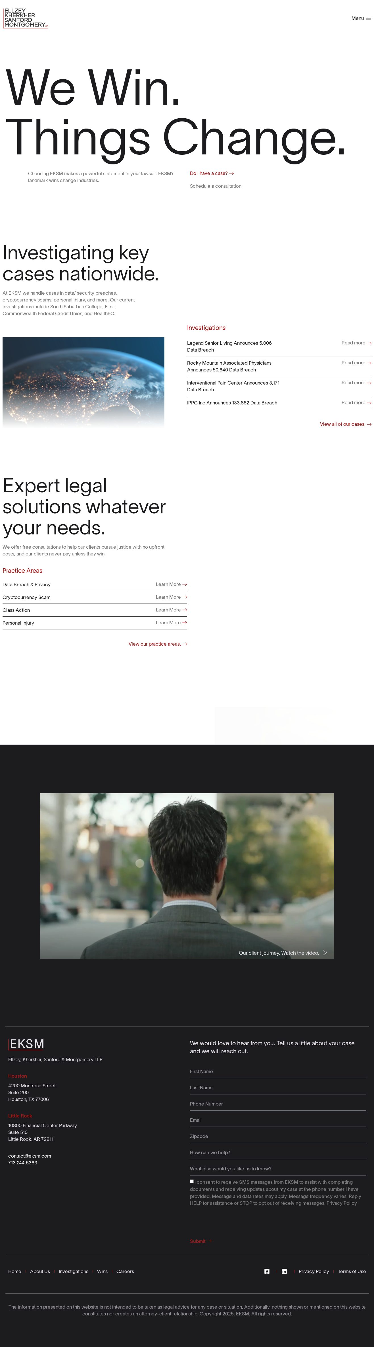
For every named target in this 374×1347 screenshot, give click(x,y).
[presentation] (233, 1220)
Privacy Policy (342, 1203)
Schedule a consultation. (216, 186)
